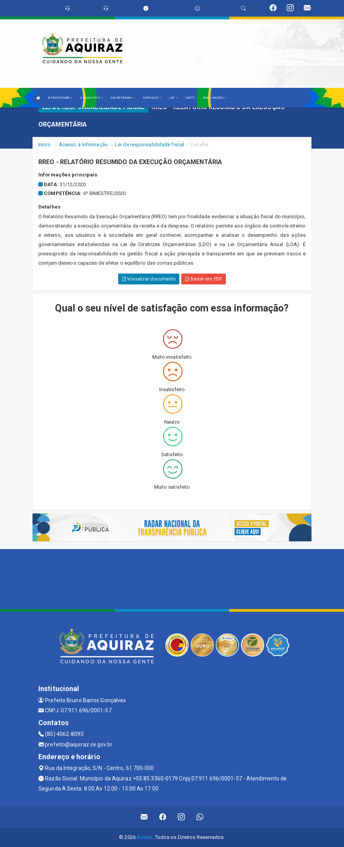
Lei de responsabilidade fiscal (149, 144)
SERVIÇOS (152, 97)
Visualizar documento (148, 279)
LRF (173, 97)
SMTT (190, 97)
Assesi (145, 837)
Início (44, 144)
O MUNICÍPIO (91, 97)
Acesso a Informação (83, 144)
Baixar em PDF (203, 279)
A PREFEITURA (60, 97)
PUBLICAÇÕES (214, 97)
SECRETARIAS (122, 97)
